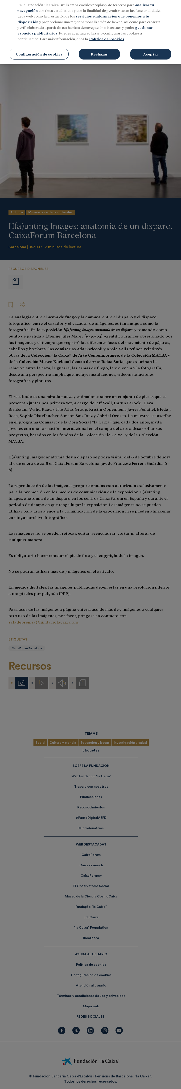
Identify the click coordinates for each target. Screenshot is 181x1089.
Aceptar (150, 48)
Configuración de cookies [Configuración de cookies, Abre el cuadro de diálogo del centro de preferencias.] (39, 48)
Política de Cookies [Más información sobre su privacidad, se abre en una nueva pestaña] (106, 33)
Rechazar (99, 48)
